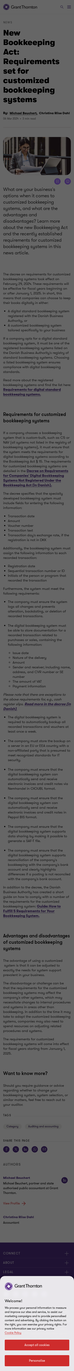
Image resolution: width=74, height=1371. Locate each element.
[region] (37, 1323)
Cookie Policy (13, 1333)
